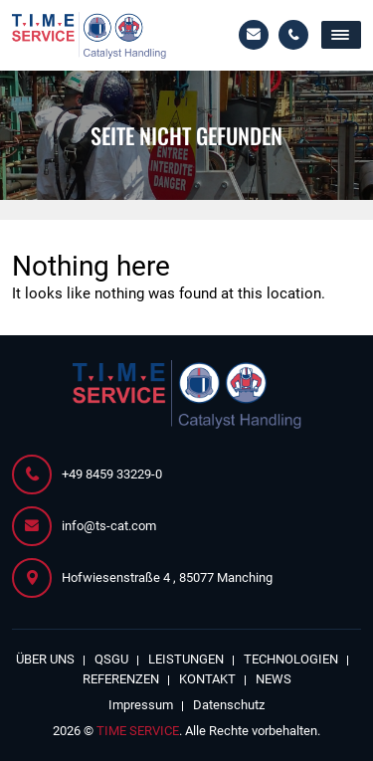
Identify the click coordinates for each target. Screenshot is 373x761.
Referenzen (121, 678)
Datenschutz (229, 704)
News (273, 678)
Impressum (140, 704)
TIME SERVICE (137, 730)
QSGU (111, 659)
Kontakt (207, 678)
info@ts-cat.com (254, 35)
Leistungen (186, 659)
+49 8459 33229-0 (293, 35)
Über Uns (45, 659)
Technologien (291, 659)
